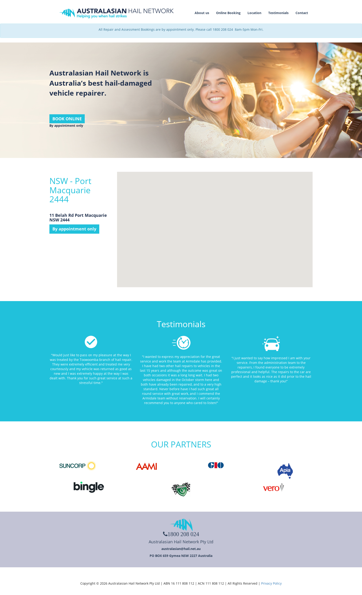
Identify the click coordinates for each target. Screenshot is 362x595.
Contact (302, 13)
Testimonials (278, 13)
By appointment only (74, 229)
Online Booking (228, 13)
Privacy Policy (271, 583)
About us (202, 13)
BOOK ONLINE (67, 118)
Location (254, 13)
